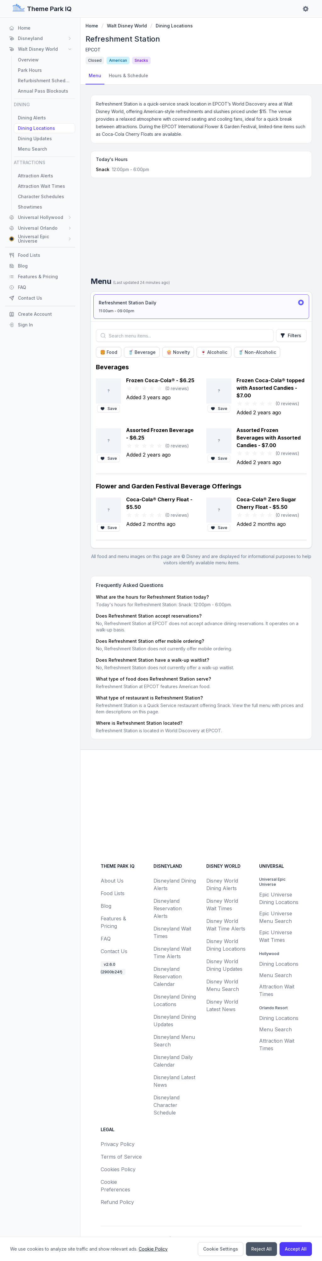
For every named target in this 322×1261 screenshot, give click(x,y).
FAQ (106, 939)
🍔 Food (108, 352)
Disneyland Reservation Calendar (167, 976)
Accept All (296, 1249)
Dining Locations (174, 25)
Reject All (261, 1249)
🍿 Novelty (178, 352)
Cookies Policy (118, 1169)
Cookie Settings (220, 1249)
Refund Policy (117, 1202)
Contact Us (114, 951)
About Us (112, 881)
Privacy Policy (118, 1144)
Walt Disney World (127, 25)
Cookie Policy (153, 1249)
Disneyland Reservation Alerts (167, 908)
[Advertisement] (201, 230)
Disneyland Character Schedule (166, 1105)
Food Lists (113, 893)
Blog (106, 906)
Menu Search (275, 975)
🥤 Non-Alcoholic (257, 352)
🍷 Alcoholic (214, 352)
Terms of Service (121, 1157)
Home (92, 25)
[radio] (201, 306)
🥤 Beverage (142, 352)
